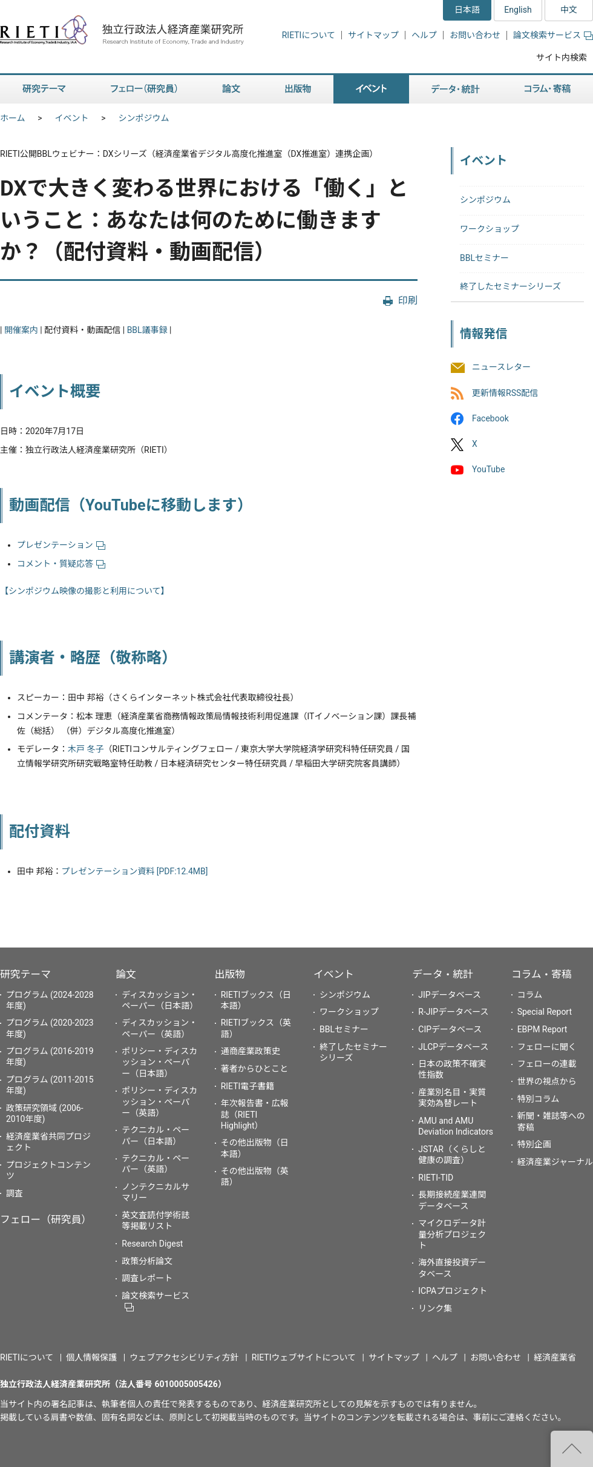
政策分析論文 (147, 1261)
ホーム (12, 118)
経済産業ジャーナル (555, 1162)
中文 (568, 10)
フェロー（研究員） (45, 1219)
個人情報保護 (91, 1357)
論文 (126, 974)
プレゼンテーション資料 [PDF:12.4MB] (134, 871)
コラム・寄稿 (541, 974)
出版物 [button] (298, 89)
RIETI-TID (435, 1177)
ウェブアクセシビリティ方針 (183, 1357)
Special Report (544, 1012)
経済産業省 (555, 1357)
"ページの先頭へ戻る (572, 1449)
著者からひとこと (255, 1068)
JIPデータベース (449, 995)
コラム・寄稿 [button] (547, 89)
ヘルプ (424, 35)
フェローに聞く (547, 1047)
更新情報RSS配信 (505, 393)
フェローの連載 (547, 1064)
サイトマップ (373, 35)
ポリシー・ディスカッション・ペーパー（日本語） (159, 1062)
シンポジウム (144, 118)
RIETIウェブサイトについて (304, 1357)
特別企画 (534, 1144)
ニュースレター (501, 367)
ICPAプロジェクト (452, 1291)
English (517, 10)
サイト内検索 (561, 57)
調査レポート (147, 1278)
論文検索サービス (553, 35)
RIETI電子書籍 (248, 1086)
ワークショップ (489, 229)
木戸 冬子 (85, 749)
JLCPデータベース (453, 1047)
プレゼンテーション (61, 545)
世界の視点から (547, 1081)
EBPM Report (542, 1029)
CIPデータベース (450, 1029)
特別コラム (538, 1099)
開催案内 (21, 330)
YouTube (488, 469)
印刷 (408, 300)
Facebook (490, 418)
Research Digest (152, 1243)
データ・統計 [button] (455, 89)
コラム (530, 995)
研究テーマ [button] (44, 89)
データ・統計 (442, 974)
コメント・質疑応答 (61, 564)
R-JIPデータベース (453, 1012)
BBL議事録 (147, 330)
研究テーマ (25, 974)
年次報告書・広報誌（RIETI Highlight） (255, 1114)
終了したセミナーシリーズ (510, 286)
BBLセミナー (484, 258)
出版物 (230, 974)
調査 (14, 1193)
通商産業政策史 (250, 1051)
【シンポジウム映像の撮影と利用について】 (84, 591)
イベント (72, 118)
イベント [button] (371, 89)
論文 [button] (231, 89)
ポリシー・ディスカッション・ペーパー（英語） (159, 1101)
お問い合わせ (475, 35)
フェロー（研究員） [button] (144, 89)
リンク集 (435, 1308)
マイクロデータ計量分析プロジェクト (452, 1234)
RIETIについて (308, 35)
